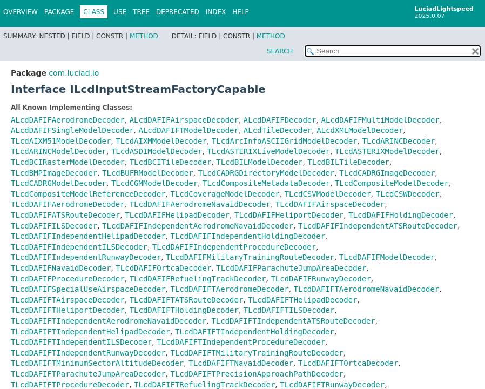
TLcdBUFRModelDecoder (147, 173)
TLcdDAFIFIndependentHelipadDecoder (88, 236)
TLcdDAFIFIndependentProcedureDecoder (234, 247)
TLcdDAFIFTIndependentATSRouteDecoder (293, 321)
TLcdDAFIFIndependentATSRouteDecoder (377, 226)
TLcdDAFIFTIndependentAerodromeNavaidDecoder (108, 321)
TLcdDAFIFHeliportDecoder (288, 215)
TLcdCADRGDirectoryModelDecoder (266, 173)
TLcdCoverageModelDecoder (224, 194)
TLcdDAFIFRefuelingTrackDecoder (198, 278)
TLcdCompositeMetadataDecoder (266, 183)
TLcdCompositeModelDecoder (392, 183)
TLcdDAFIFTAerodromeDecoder (229, 289)
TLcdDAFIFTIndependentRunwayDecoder (88, 352)
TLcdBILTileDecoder (348, 162)
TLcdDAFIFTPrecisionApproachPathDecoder (256, 374)
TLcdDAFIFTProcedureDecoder (70, 384)
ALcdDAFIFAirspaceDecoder (184, 120)
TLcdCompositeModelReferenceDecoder (88, 194)
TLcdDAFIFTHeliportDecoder (68, 310)
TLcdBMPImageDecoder (54, 173)
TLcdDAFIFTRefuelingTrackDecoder (204, 384)
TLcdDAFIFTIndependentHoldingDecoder (254, 331)
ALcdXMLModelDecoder (359, 130)
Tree (141, 12)
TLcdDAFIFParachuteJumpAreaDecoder (291, 268)
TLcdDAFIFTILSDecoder (289, 310)
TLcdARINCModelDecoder (58, 151)
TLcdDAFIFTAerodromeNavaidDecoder (367, 289)
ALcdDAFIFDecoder (280, 120)
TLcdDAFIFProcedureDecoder (68, 278)
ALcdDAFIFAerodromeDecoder (68, 120)
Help (240, 12)
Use (119, 12)
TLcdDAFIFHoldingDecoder (400, 215)
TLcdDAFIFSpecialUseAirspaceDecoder (88, 289)
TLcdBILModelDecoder (259, 162)
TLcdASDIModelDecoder (157, 151)
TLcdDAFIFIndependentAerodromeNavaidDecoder (197, 226)
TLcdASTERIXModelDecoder (387, 151)
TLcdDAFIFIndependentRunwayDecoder (86, 257)
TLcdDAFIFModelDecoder (387, 257)
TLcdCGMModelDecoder (154, 183)
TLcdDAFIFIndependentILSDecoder (79, 247)
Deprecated (177, 12)
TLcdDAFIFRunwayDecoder (321, 278)
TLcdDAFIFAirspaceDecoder (330, 204)
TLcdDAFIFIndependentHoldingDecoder (247, 236)
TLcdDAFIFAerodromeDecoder (68, 204)
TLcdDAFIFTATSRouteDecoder (187, 300)
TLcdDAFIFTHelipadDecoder (302, 300)
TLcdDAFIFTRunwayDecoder (332, 384)
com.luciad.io (74, 73)
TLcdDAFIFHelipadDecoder (177, 215)
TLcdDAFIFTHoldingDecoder (184, 310)
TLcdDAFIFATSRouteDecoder (65, 215)
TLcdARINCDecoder (398, 141)
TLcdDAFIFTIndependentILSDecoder (81, 342)
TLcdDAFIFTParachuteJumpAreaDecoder (88, 374)
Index (216, 12)
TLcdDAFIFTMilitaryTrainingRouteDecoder (256, 352)
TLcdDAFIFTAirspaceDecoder (68, 300)
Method (144, 36)
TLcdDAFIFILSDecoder (54, 226)
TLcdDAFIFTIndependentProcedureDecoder (241, 342)
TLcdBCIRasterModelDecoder (68, 162)
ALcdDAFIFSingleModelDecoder (72, 130)
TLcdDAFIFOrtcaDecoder (163, 268)
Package (59, 12)
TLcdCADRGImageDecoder (387, 173)
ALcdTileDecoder (278, 130)
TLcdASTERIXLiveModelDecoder (268, 151)
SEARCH (280, 51)
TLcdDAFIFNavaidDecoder (61, 268)
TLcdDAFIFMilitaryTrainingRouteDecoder (250, 257)
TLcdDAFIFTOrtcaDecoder (348, 363)
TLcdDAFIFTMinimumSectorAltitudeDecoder (97, 363)
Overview (20, 12)
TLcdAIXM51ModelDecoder (61, 141)
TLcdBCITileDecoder (171, 162)
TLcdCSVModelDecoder (328, 194)
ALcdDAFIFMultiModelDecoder (380, 120)
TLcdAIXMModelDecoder (161, 141)
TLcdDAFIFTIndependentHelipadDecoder (90, 331)
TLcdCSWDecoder (408, 194)
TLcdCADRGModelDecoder (58, 183)
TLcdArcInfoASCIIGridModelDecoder (285, 141)
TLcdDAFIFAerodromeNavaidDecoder (200, 204)
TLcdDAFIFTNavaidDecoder (240, 363)
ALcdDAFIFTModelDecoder (188, 130)
